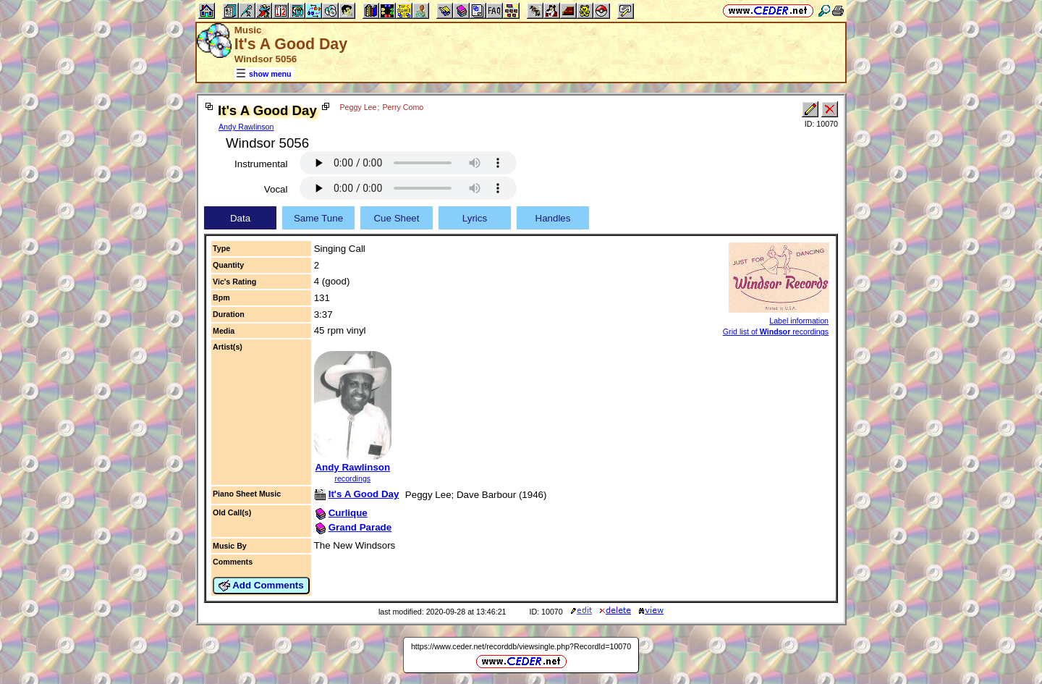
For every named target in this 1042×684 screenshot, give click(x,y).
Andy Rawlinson (246, 126)
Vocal (276, 189)
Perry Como (402, 107)
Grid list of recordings (776, 331)
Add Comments (261, 585)
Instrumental (260, 164)
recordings (352, 478)
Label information (799, 320)
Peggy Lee (357, 107)
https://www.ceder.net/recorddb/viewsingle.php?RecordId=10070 (521, 646)
